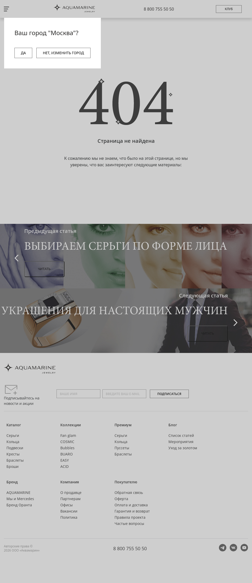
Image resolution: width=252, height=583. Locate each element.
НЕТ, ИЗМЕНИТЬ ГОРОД (63, 52)
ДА (23, 52)
